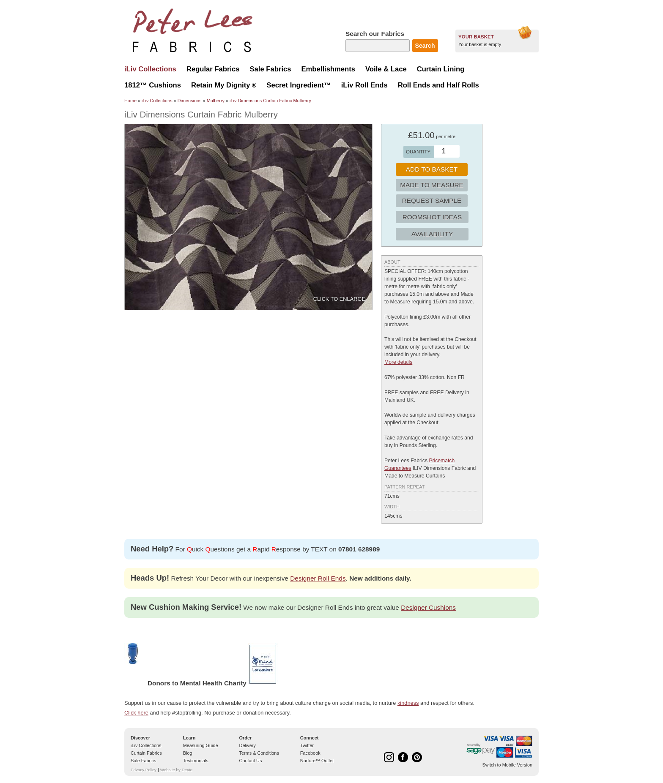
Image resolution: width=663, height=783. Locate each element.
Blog (187, 753)
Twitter (307, 745)
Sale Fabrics (143, 760)
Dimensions (190, 100)
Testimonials (195, 760)
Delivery (247, 745)
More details (398, 362)
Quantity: (419, 151)
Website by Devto (176, 769)
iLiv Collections (157, 100)
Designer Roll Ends (317, 578)
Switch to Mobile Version (507, 764)
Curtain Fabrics (146, 753)
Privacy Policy (143, 769)
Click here (136, 712)
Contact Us (250, 760)
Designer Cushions (428, 607)
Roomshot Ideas (432, 217)
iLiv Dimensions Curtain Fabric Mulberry (270, 100)
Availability (432, 233)
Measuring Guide (200, 745)
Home (130, 100)
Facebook (310, 753)
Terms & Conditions (259, 753)
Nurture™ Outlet (317, 760)
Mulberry (216, 100)
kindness (408, 703)
